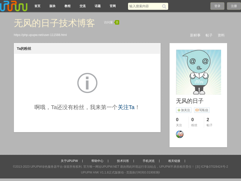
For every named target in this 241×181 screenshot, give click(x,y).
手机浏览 (149, 161)
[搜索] (165, 6)
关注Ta (126, 107)
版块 (52, 6)
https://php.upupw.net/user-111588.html (40, 35)
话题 (98, 6)
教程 (68, 6)
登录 (217, 6)
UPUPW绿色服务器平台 (46, 166)
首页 (37, 6)
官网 (113, 6)
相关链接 (174, 161)
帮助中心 (97, 161)
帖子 (209, 35)
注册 (234, 6)
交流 (83, 6)
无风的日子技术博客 (54, 23)
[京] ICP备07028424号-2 (211, 166)
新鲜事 (195, 35)
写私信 (201, 110)
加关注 (183, 110)
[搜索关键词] (145, 6)
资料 (221, 35)
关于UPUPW (69, 161)
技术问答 (123, 161)
